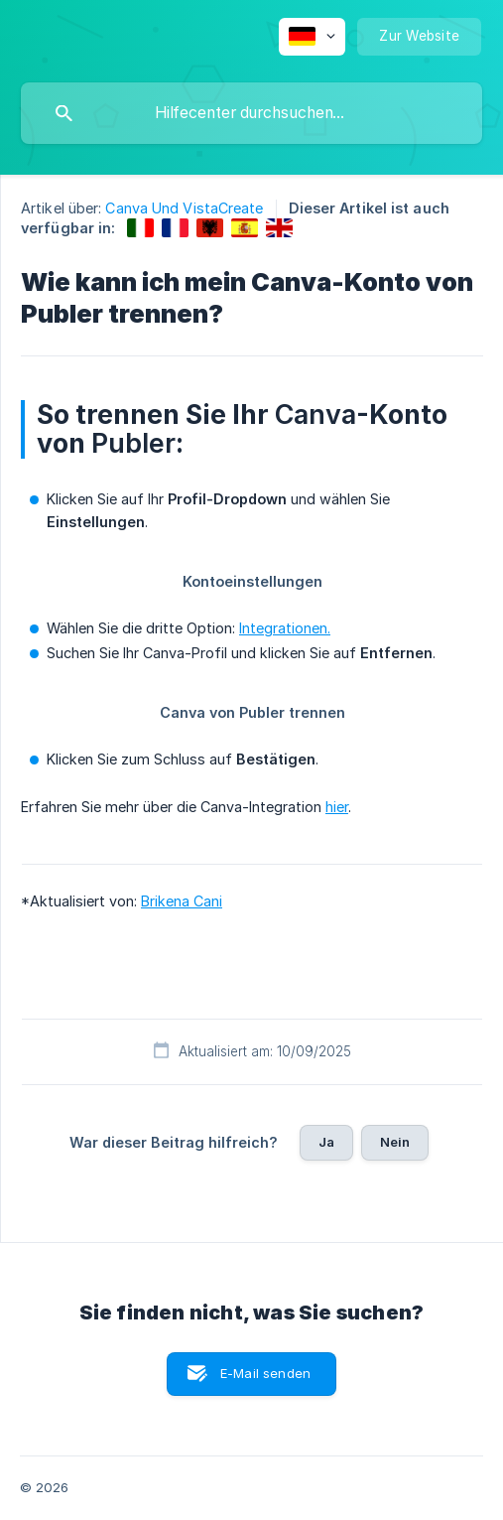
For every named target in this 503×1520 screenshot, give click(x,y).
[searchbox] (251, 113)
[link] (140, 227)
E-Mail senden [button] (265, 1373)
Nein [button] (395, 1142)
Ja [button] (326, 1142)
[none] (312, 37)
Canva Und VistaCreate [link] (184, 208)
